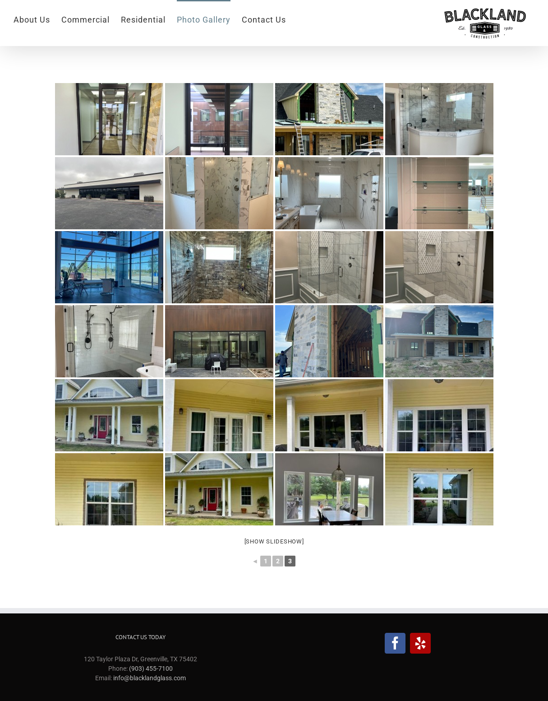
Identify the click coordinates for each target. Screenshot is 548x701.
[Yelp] (420, 643)
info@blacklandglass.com (149, 678)
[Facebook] (395, 643)
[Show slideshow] (274, 541)
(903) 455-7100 (151, 668)
